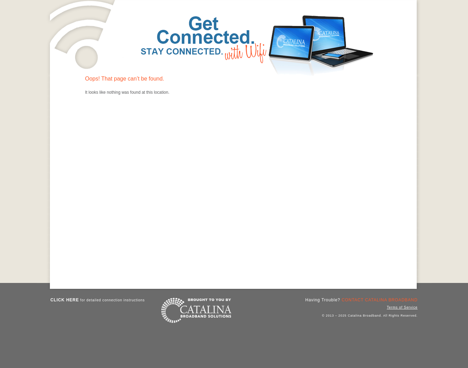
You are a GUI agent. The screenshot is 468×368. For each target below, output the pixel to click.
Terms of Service (402, 307)
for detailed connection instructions (98, 300)
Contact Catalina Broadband (379, 300)
